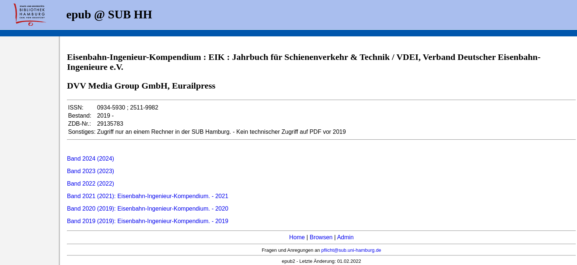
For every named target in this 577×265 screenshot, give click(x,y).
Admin (345, 237)
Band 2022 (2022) (90, 183)
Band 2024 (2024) (90, 158)
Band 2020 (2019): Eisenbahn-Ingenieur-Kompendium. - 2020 (148, 208)
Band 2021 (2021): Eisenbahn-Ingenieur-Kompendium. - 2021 (148, 196)
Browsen (320, 237)
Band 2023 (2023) (90, 171)
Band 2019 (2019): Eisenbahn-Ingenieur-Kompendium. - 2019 (148, 221)
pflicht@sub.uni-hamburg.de (351, 250)
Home (297, 237)
